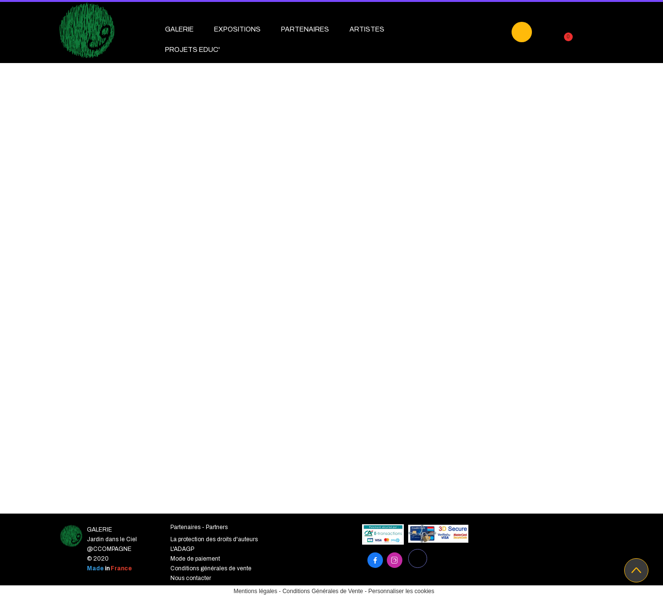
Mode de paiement (195, 558)
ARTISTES (366, 29)
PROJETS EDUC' (192, 49)
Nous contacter (190, 578)
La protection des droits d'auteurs (214, 539)
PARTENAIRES (305, 29)
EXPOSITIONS (237, 29)
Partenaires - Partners (199, 527)
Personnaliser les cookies (401, 591)
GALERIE (179, 29)
